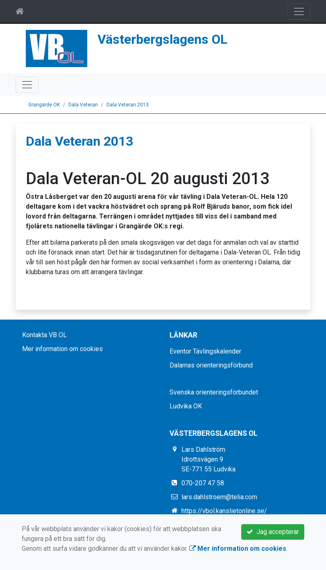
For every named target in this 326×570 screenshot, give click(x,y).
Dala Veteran (83, 105)
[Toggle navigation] (299, 11)
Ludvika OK (186, 406)
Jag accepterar (273, 532)
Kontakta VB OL (44, 335)
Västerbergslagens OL (162, 39)
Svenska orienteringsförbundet (214, 392)
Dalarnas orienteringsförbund (211, 365)
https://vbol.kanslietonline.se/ (224, 511)
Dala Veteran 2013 (127, 105)
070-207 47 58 (202, 483)
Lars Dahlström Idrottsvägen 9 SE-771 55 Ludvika (208, 459)
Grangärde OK (44, 105)
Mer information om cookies (62, 349)
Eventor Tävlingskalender (205, 351)
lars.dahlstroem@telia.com (219, 497)
